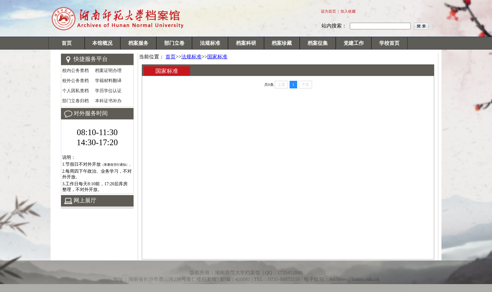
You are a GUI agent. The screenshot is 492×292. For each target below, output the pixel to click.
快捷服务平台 (91, 59)
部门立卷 (174, 43)
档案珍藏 (282, 43)
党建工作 (354, 43)
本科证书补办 (108, 100)
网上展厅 (85, 200)
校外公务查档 (75, 80)
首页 (67, 43)
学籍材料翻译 (108, 80)
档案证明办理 (108, 70)
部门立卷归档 (75, 100)
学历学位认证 (108, 90)
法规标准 (210, 43)
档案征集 (318, 43)
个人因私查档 (75, 90)
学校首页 (389, 43)
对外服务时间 (91, 113)
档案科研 (246, 43)
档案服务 (138, 43)
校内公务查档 (75, 70)
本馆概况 (102, 43)
